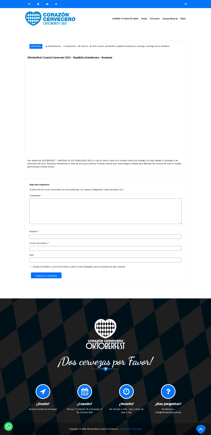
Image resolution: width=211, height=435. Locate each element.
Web (31, 255)
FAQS (183, 18)
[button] (8, 426)
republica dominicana (126, 46)
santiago (141, 46)
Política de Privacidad (131, 429)
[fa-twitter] (56, 4)
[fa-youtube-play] (47, 4)
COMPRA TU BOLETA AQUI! (125, 18)
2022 (94, 46)
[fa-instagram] (29, 4)
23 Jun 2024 (36, 46)
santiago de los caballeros (158, 46)
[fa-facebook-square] (38, 4)
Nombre (34, 231)
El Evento (155, 18)
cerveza (100, 46)
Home (144, 18)
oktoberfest (110, 46)
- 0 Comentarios (69, 46)
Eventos (84, 46)
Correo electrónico (39, 243)
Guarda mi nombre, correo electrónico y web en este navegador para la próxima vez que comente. (79, 267)
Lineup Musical (170, 18)
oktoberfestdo (54, 46)
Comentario (35, 195)
